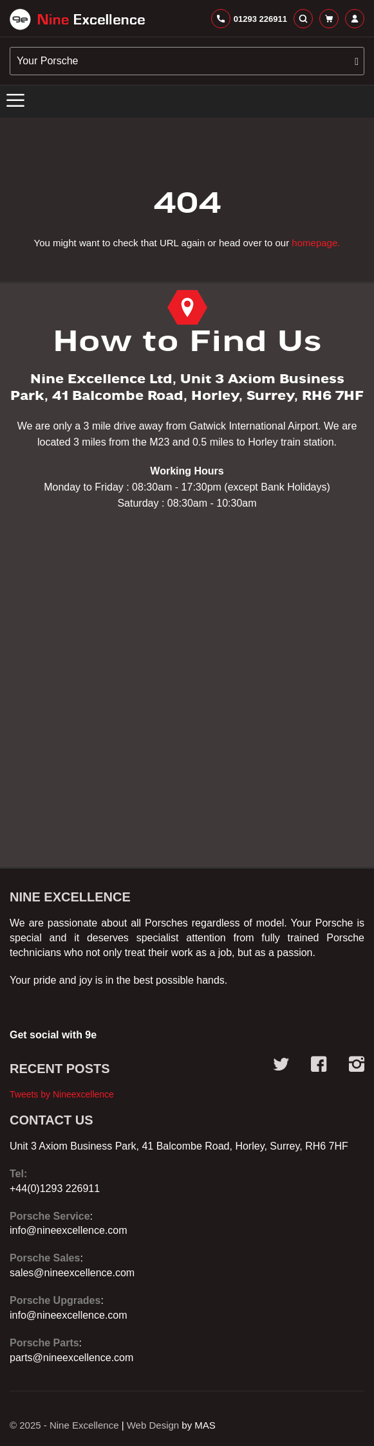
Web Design (153, 1425)
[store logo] (77, 19)
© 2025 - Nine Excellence (64, 1425)
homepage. (316, 242)
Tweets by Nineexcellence (62, 1094)
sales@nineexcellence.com (72, 1272)
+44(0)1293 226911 (55, 1188)
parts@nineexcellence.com (71, 1357)
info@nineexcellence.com (68, 1230)
